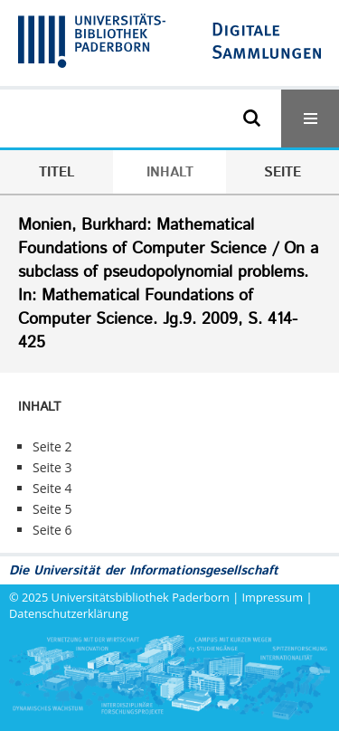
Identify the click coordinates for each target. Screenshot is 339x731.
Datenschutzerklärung (68, 613)
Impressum (273, 597)
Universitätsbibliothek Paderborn (141, 597)
